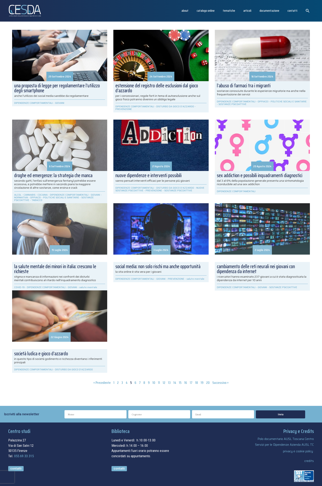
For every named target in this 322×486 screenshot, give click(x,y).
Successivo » (220, 382)
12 (164, 382)
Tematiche (229, 10)
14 (174, 382)
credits (309, 460)
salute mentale (195, 279)
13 (169, 382)
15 (180, 382)
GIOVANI (59, 103)
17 (191, 382)
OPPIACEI (263, 101)
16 (185, 382)
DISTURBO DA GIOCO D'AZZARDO (175, 106)
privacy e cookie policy (298, 451)
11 (159, 382)
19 (202, 382)
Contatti (292, 10)
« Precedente (102, 382)
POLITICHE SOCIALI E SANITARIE (289, 101)
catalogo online (206, 10)
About (185, 10)
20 (208, 382)
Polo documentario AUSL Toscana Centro (286, 438)
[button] (307, 10)
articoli (247, 10)
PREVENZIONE (123, 109)
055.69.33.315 (24, 456)
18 (196, 382)
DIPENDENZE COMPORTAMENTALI (33, 103)
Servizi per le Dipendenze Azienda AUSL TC (284, 444)
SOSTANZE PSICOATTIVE (232, 104)
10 (153, 382)
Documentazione (269, 10)
